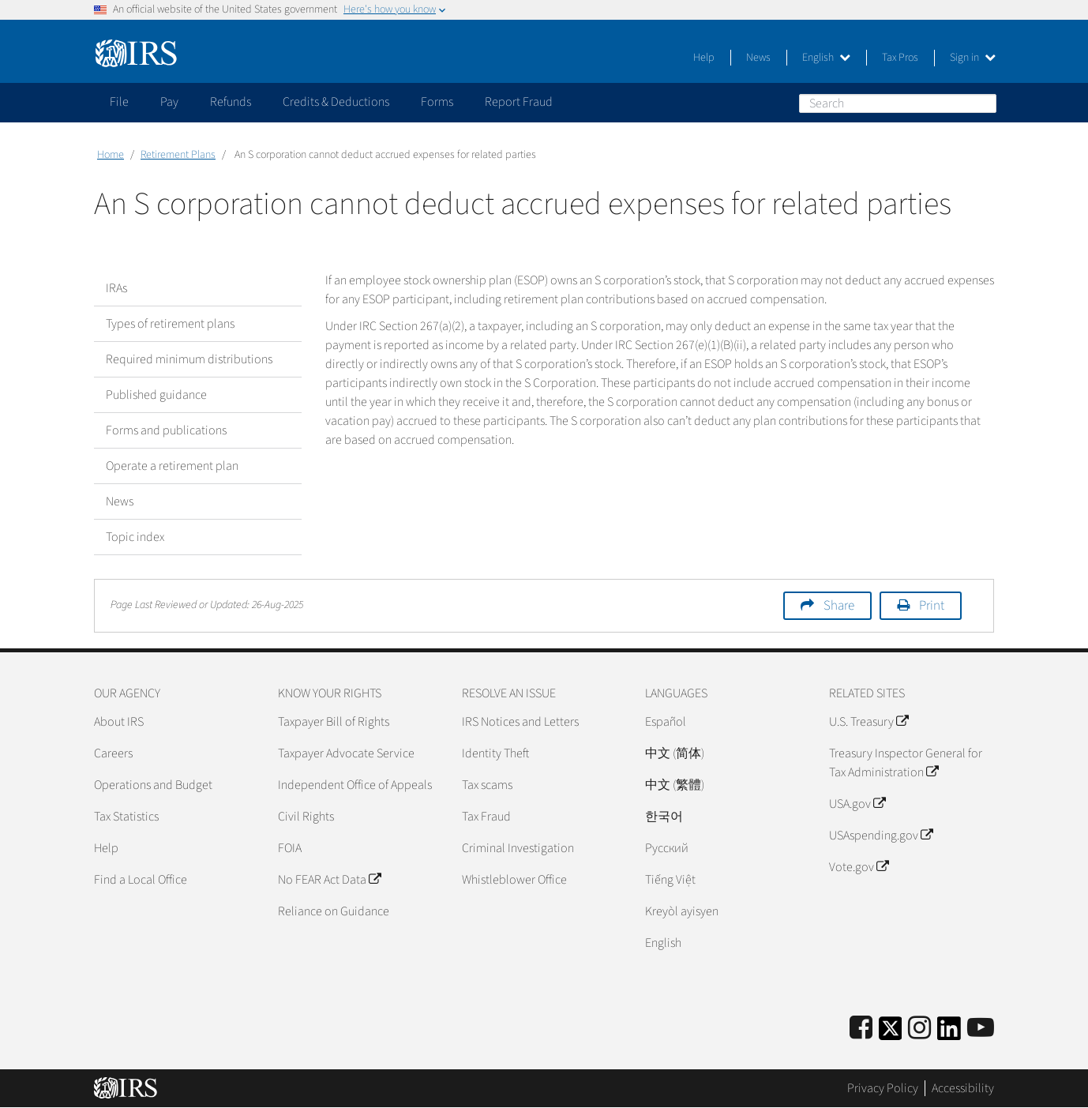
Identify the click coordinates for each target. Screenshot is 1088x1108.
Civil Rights (306, 816)
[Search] (897, 103)
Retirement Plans (178, 155)
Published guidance (156, 395)
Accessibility (963, 1088)
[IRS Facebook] (861, 1028)
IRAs (116, 288)
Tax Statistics (126, 816)
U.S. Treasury (868, 722)
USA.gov (857, 804)
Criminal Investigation (518, 848)
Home (110, 155)
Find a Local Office (140, 879)
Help (704, 58)
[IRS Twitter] (890, 1033)
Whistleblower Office (514, 879)
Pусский (666, 848)
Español (665, 722)
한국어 (664, 816)
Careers (113, 753)
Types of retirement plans (170, 323)
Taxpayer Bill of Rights (333, 722)
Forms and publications (166, 430)
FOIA (290, 848)
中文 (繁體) (674, 785)
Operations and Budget (153, 785)
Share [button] (839, 605)
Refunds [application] (230, 102)
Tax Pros (900, 58)
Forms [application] (437, 102)
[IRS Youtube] (980, 1028)
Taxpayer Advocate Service (346, 753)
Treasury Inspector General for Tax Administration (905, 763)
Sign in (973, 58)
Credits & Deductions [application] (336, 102)
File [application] (119, 102)
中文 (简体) (674, 753)
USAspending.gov (880, 835)
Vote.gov (858, 867)
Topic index (135, 537)
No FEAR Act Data (329, 879)
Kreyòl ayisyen (681, 911)
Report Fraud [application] (519, 102)
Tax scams (487, 785)
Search (984, 102)
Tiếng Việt (670, 879)
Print (931, 605)
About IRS (119, 722)
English (826, 58)
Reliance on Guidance (333, 911)
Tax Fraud (486, 816)
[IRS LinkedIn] (949, 1033)
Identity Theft (495, 753)
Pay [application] (169, 102)
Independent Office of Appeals (355, 785)
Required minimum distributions (189, 359)
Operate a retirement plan (172, 466)
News (758, 58)
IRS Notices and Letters (520, 722)
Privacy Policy (882, 1088)
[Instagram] (919, 1028)
